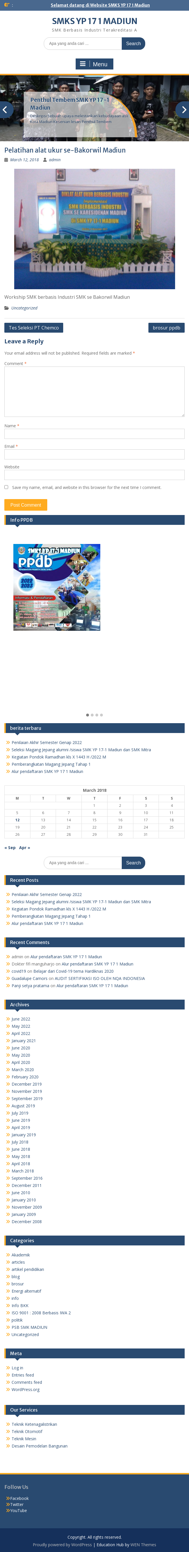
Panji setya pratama (30, 985)
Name (11, 425)
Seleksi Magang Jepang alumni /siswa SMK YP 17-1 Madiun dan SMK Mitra (81, 749)
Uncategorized (24, 308)
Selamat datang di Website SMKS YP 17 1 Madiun (100, 5)
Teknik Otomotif (27, 1431)
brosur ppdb (166, 328)
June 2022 (21, 1019)
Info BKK (20, 1305)
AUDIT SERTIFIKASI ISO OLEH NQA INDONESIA (100, 978)
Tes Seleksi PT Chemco (34, 328)
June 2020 (21, 1048)
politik (17, 1320)
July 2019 (20, 1113)
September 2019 (27, 1098)
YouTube (18, 1510)
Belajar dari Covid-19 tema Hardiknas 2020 (73, 971)
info (15, 1298)
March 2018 (23, 1171)
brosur (18, 1284)
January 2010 (24, 1200)
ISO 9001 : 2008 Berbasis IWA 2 (41, 1312)
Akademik (21, 1255)
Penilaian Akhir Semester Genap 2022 (47, 742)
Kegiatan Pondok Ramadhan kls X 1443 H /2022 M (59, 757)
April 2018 (21, 1163)
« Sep (10, 847)
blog (16, 1276)
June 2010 (21, 1192)
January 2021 (24, 1040)
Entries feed (23, 1375)
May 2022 (21, 1026)
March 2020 (23, 1069)
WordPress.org (25, 1389)
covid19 (19, 971)
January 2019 (24, 1134)
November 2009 (27, 1207)
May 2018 (21, 1156)
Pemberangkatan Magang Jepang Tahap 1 (51, 764)
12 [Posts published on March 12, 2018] (17, 820)
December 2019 (27, 1084)
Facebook (19, 1498)
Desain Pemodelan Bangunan (40, 1446)
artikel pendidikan (28, 1269)
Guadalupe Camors (30, 978)
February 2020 (25, 1077)
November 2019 (27, 1091)
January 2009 (24, 1214)
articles (18, 1262)
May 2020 (21, 1055)
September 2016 (27, 1178)
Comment (15, 363)
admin (55, 159)
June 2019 (21, 1120)
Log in (17, 1367)
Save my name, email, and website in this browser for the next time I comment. (86, 487)
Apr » (24, 847)
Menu (93, 64)
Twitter (16, 1504)
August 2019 (23, 1105)
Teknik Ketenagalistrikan (34, 1424)
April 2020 (21, 1062)
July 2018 (20, 1142)
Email (11, 446)
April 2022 (21, 1033)
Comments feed (27, 1382)
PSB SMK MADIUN (29, 1327)
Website (11, 467)
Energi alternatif (26, 1291)
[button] (87, 715)
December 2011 (27, 1185)
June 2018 (21, 1149)
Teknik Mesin (24, 1438)
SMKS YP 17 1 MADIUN (94, 21)
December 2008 (27, 1221)
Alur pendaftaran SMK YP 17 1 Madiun (47, 771)
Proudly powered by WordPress (62, 1544)
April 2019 (21, 1127)
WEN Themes (143, 1544)
